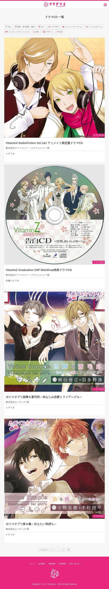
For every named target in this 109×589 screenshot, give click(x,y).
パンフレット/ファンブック (18, 32)
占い (43, 27)
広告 (61, 32)
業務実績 (52, 564)
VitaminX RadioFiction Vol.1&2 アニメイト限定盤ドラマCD (44, 143)
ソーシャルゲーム (95, 27)
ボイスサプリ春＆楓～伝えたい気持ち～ (31, 524)
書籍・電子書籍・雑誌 (25, 27)
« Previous (43, 550)
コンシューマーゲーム (73, 27)
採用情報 (62, 564)
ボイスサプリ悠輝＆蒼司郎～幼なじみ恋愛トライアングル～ (44, 397)
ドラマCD (54, 27)
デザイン (49, 32)
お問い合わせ (74, 564)
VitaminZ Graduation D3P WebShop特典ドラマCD (39, 270)
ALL (9, 27)
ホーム (31, 564)
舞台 (37, 32)
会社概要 (41, 564)
